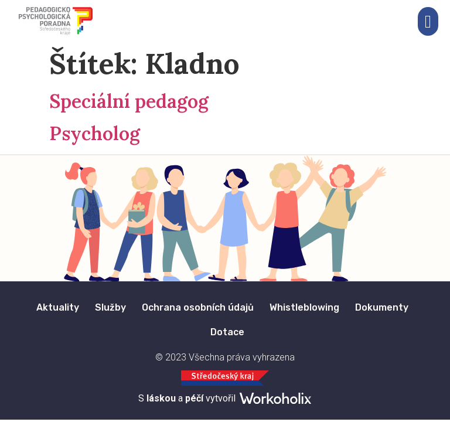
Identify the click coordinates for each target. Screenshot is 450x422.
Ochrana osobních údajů (198, 307)
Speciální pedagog (129, 101)
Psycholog (94, 133)
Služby (110, 307)
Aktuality (57, 307)
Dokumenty (381, 307)
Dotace (227, 332)
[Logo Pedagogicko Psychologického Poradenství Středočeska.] (56, 21)
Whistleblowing (304, 307)
